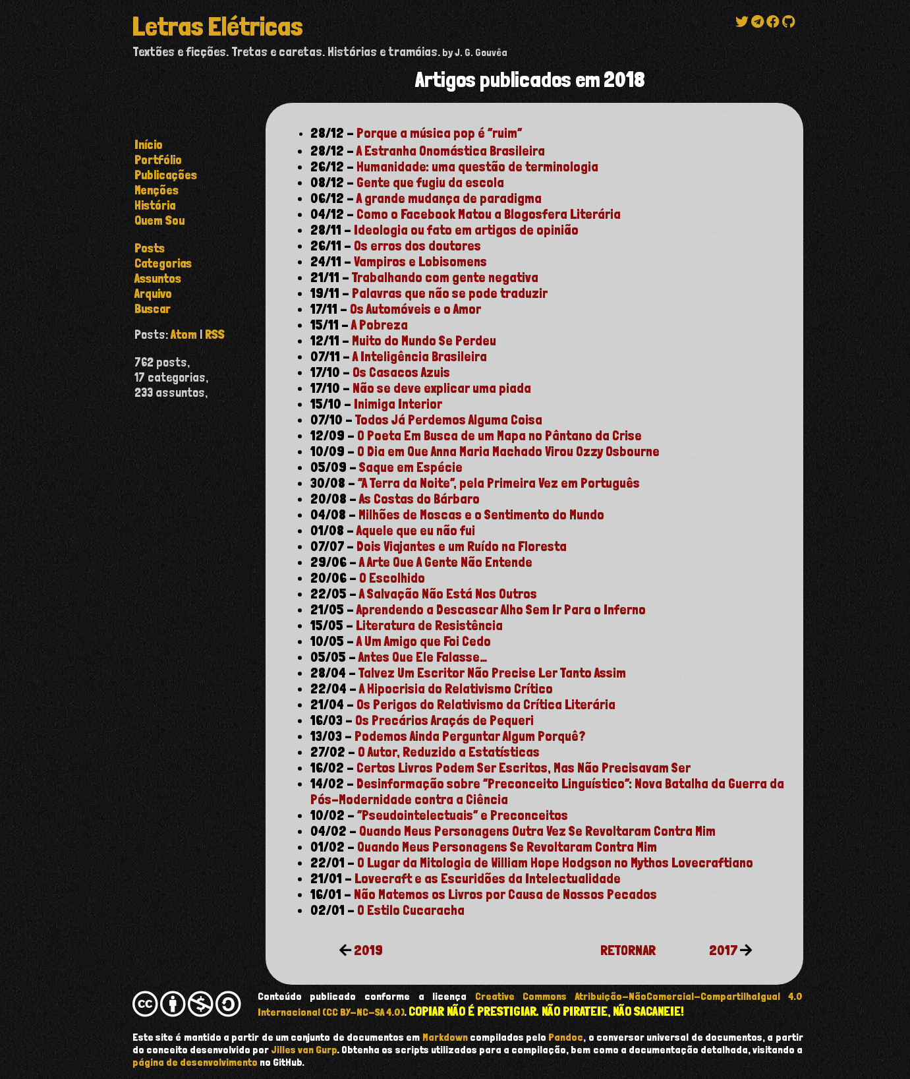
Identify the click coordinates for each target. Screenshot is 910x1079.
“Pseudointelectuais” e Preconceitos (462, 815)
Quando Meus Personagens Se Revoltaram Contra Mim (507, 847)
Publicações (165, 175)
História (154, 205)
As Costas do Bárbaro (419, 499)
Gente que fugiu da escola (430, 182)
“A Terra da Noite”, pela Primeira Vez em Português (499, 483)
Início (148, 144)
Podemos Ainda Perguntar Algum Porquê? (470, 736)
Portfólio (158, 159)
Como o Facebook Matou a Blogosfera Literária (488, 214)
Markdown (445, 1037)
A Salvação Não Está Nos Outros (448, 594)
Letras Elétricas (217, 26)
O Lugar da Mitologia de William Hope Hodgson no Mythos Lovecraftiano (555, 863)
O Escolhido (392, 578)
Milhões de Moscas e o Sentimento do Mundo (481, 515)
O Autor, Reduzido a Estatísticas (449, 752)
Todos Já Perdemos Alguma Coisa (448, 420)
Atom (184, 334)
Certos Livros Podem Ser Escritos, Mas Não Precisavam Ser (523, 768)
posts (149, 248)
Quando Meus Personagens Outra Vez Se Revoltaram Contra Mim (537, 831)
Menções (156, 190)
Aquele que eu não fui (415, 531)
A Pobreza (379, 325)
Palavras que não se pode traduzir (450, 293)
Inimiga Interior (398, 404)
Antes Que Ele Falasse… (422, 657)
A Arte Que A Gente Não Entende (445, 562)
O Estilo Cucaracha (411, 910)
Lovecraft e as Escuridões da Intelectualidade (488, 879)
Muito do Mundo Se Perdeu (424, 341)
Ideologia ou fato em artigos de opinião (466, 230)
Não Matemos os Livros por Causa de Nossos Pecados (505, 894)
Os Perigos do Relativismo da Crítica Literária (485, 705)
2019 (368, 950)
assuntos (157, 278)
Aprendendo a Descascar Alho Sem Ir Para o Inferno (501, 610)
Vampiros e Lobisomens (420, 262)
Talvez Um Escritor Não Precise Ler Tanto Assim (492, 673)
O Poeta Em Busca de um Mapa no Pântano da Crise (499, 436)
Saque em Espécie (411, 467)
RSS (215, 334)
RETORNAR (628, 950)
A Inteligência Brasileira (420, 357)
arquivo (153, 293)
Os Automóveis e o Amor (415, 309)
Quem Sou (159, 220)
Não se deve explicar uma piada (442, 388)
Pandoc (565, 1037)
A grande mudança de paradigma (449, 198)
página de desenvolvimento (195, 1062)
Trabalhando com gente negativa (445, 277)
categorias (163, 263)
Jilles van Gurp (304, 1049)
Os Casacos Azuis (401, 372)
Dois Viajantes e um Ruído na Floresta (461, 546)
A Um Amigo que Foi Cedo (423, 641)
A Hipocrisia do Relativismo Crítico (456, 689)
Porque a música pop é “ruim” (439, 133)
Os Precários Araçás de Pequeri (444, 720)
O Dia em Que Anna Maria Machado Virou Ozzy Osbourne (508, 451)
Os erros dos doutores (417, 246)
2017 (723, 950)
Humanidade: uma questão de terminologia (477, 167)
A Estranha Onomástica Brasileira (450, 151)
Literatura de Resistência (429, 625)
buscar (152, 308)
